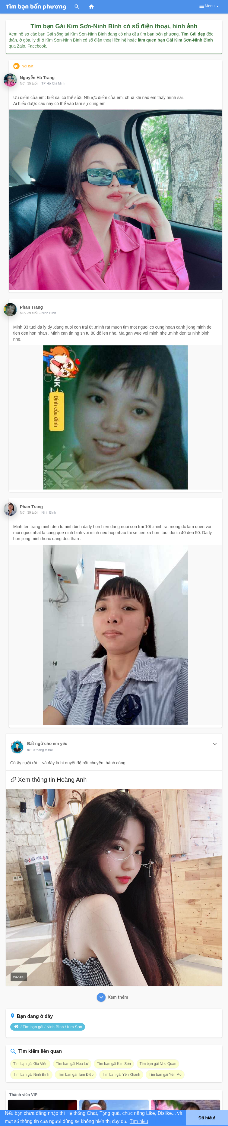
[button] (215, 744)
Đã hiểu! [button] (206, 1117)
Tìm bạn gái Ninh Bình (31, 1074)
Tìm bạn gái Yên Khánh (121, 1074)
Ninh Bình (49, 313)
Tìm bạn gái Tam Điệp (75, 1074)
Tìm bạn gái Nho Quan (158, 1064)
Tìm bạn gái (33, 1027)
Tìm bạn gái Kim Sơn (114, 1064)
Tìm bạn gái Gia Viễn (30, 1064)
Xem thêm (112, 997)
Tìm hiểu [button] (139, 1121)
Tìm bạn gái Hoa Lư (72, 1064)
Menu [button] (209, 6)
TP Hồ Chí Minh (53, 83)
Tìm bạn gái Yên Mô (165, 1074)
